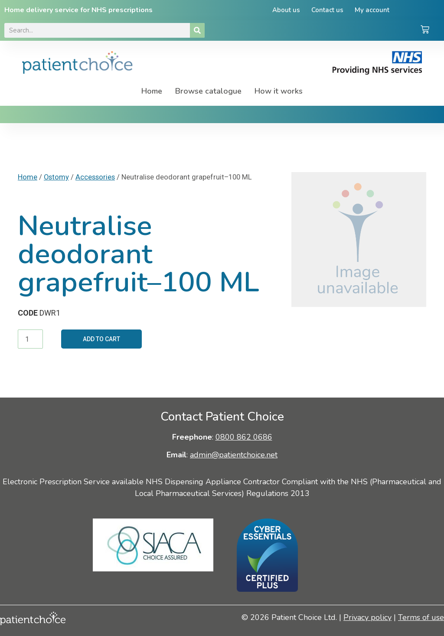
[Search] (197, 30)
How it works (279, 91)
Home (151, 91)
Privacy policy (367, 617)
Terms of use (421, 617)
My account (372, 10)
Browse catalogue (208, 91)
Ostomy (56, 177)
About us (286, 10)
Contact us (327, 10)
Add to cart (101, 339)
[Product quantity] (30, 339)
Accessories (95, 177)
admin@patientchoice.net (234, 455)
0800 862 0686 (243, 437)
